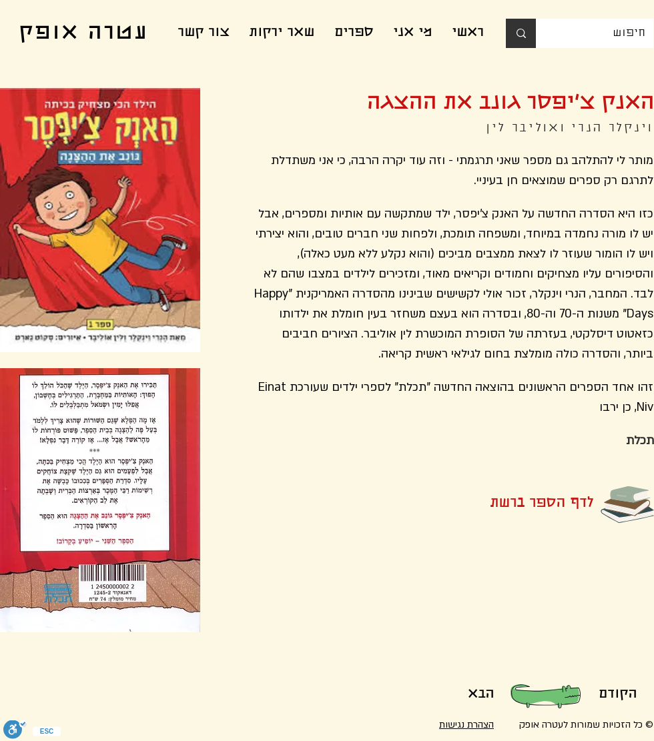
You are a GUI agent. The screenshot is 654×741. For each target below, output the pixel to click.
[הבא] (480, 695)
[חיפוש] (604, 33)
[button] (520, 504)
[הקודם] (617, 695)
